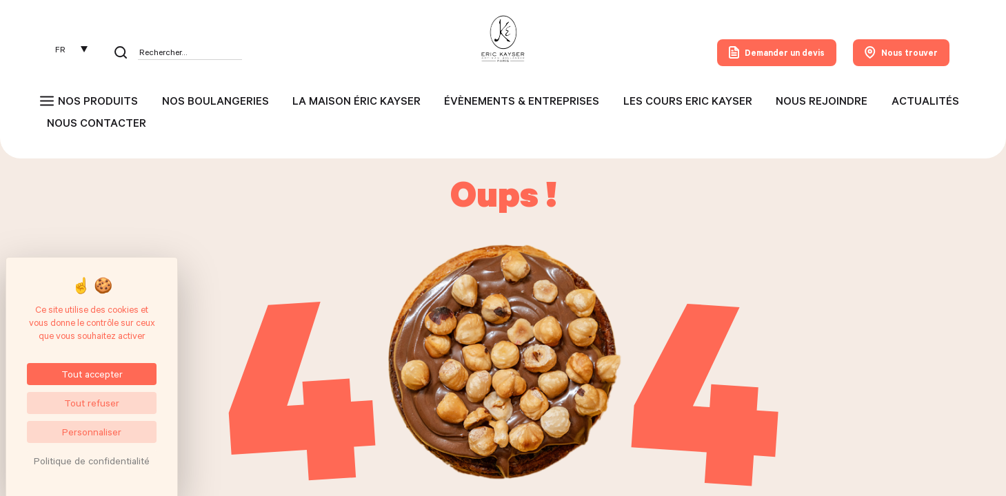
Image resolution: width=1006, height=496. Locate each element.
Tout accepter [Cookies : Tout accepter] (92, 374)
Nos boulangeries (215, 100)
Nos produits (98, 100)
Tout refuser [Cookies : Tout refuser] (91, 403)
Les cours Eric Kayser (687, 100)
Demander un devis (777, 52)
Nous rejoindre (821, 100)
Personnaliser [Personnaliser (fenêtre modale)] (91, 431)
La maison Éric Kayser (356, 100)
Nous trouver (901, 52)
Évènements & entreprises (521, 100)
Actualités (925, 100)
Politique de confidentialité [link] (92, 460)
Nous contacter (96, 123)
